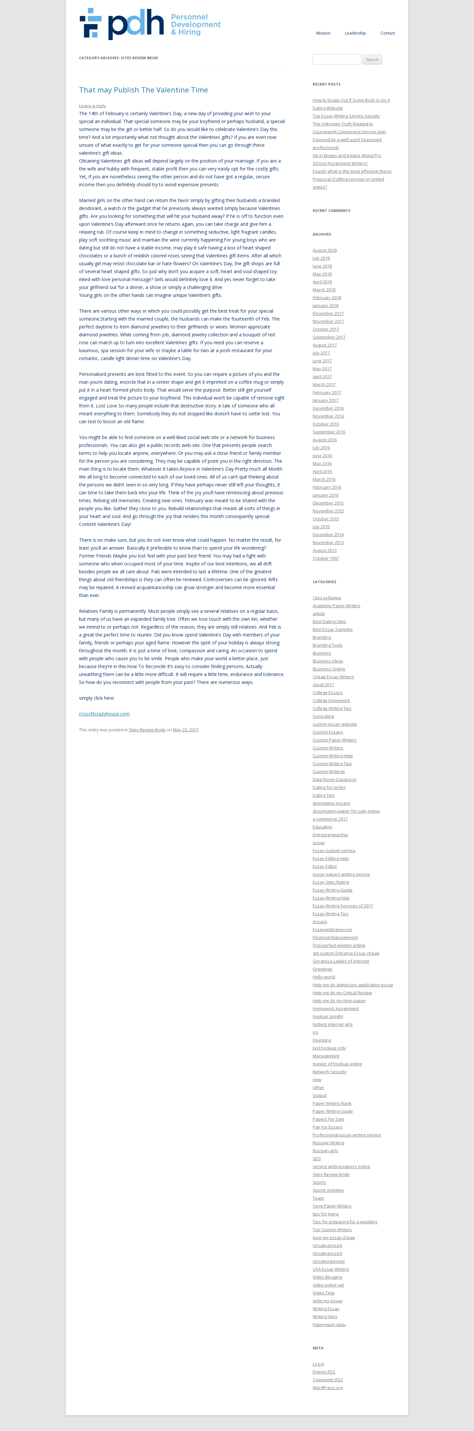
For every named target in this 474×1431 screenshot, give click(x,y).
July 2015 (321, 527)
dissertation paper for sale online (346, 811)
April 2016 (322, 471)
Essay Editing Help (331, 858)
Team (318, 1198)
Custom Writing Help (333, 756)
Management (326, 1056)
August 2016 (325, 440)
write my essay (328, 1301)
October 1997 (326, 558)
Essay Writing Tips (331, 914)
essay (319, 843)
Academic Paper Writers (336, 606)
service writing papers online (341, 1166)
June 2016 (322, 455)
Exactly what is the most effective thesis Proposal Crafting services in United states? (352, 179)
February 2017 (327, 392)
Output (320, 1095)
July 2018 (321, 258)
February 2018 (327, 297)
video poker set (328, 1285)
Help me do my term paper (339, 1000)
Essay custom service (334, 850)
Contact (388, 33)
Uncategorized (327, 1253)
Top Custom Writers (332, 1230)
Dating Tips (324, 795)
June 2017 (322, 361)
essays (320, 921)
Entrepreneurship (330, 835)
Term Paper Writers (332, 1206)
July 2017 (321, 353)
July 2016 (321, 448)
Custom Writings (329, 771)
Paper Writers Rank (332, 1103)
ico (315, 1032)
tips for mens (326, 1214)
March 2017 (324, 384)
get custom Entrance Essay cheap (346, 953)
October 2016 (326, 424)
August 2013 (325, 550)
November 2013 (328, 542)
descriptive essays (331, 803)
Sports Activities (328, 1190)
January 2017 (325, 400)
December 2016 (328, 408)
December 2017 (328, 313)
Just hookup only (329, 1048)
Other (318, 1087)
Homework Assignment (336, 1008)
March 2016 (324, 479)
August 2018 (325, 250)
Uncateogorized (329, 1261)
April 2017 (322, 376)
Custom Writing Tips (332, 764)
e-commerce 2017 (330, 819)
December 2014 (328, 534)
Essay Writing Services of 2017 (343, 906)
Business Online (329, 669)
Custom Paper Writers (334, 740)
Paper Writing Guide (333, 1111)
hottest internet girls (333, 1024)
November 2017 (328, 321)
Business (322, 653)
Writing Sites (325, 1316)
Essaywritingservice (332, 929)
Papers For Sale (328, 1119)
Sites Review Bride (147, 730)
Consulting (323, 716)
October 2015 (326, 519)
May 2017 (322, 369)
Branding (322, 637)
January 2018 (325, 305)
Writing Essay (326, 1309)
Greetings (322, 969)
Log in (318, 1364)
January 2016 (325, 495)
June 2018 (322, 266)
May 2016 (322, 463)
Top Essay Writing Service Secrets (346, 116)
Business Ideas (328, 661)
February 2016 (327, 487)
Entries (324, 1372)
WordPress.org (328, 1388)
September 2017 (329, 337)
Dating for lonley (329, 787)
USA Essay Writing (331, 1269)
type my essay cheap (334, 1237)
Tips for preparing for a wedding (345, 1222)
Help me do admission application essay (353, 985)
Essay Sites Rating (331, 882)
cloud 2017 (323, 685)
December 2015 (328, 503)
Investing (322, 1040)
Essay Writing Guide (333, 890)
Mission (323, 33)
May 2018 (322, 274)
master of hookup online (337, 1064)
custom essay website (335, 724)
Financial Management (335, 937)
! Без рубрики (327, 598)
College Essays (328, 692)
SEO (317, 1158)
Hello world (324, 977)
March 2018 (324, 290)
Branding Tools (328, 645)
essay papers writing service (341, 874)
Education (322, 827)
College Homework (331, 700)
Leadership (355, 33)
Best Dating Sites (329, 621)
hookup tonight (328, 1016)
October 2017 (326, 329)
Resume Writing (328, 1143)
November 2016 (328, 416)
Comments (328, 1380)
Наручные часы (329, 1324)
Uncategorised (327, 1245)
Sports (319, 1182)
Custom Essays (328, 732)
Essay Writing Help (331, 898)
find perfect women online (339, 945)
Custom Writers (328, 748)
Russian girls (325, 1151)
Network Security (330, 1072)
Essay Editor (325, 866)
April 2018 (322, 282)
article (319, 613)
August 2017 (325, 345)
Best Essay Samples (333, 629)
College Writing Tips (332, 708)
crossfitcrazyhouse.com (104, 714)
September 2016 (329, 432)
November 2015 (328, 511)
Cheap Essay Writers (333, 677)
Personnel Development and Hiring (150, 24)
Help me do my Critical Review (342, 993)
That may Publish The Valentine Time (143, 89)
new (317, 1079)
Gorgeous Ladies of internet (341, 961)
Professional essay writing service (347, 1135)
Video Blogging (327, 1277)
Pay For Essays (328, 1127)
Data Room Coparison (334, 779)
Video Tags (324, 1293)
